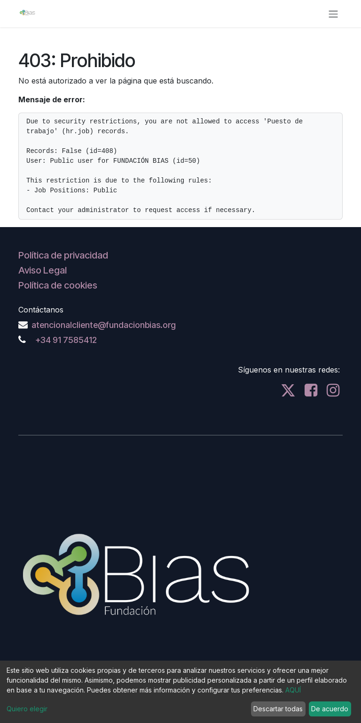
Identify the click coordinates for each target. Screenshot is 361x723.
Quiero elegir (27, 709)
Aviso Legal (42, 270)
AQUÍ (293, 690)
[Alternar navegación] (333, 13)
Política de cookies (57, 285)
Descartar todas (278, 709)
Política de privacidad (63, 255)
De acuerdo (329, 709)
